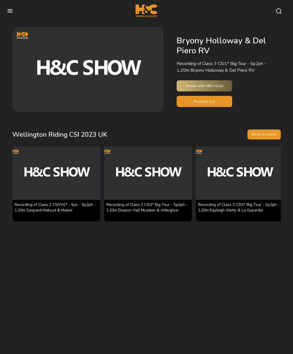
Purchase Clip (204, 101)
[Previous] (21, 184)
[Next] (272, 184)
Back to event (264, 134)
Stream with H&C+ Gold (204, 86)
